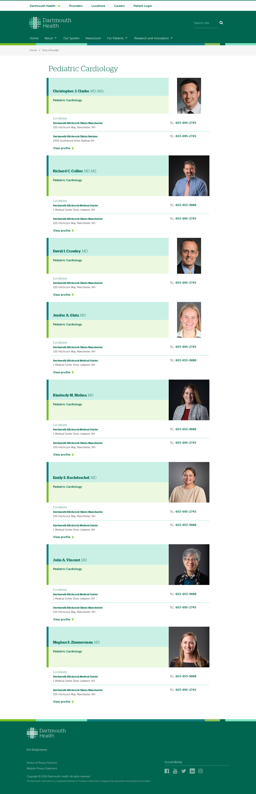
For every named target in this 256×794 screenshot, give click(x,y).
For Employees (37, 749)
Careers (119, 6)
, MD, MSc (78, 91)
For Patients (115, 38)
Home (34, 38)
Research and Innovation (151, 38)
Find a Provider (50, 50)
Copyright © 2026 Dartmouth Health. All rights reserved (58, 776)
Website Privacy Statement (42, 768)
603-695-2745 (185, 123)
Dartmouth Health (42, 6)
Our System (71, 38)
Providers (76, 6)
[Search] (221, 23)
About (48, 38)
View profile (61, 148)
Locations (98, 6)
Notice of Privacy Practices (42, 763)
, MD (70, 251)
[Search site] (206, 23)
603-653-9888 (185, 205)
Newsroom (93, 38)
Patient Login (143, 6)
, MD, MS (75, 171)
